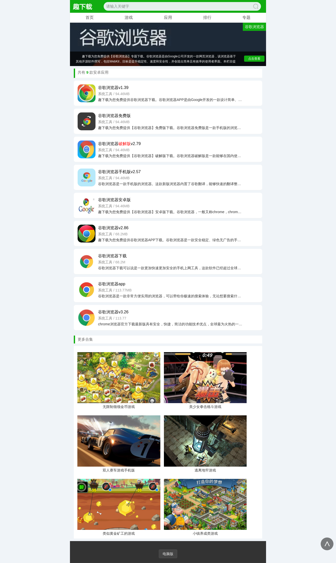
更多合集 (85, 339)
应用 (168, 17)
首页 (90, 17)
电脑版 (168, 554)
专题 (246, 17)
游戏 (129, 17)
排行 (207, 17)
